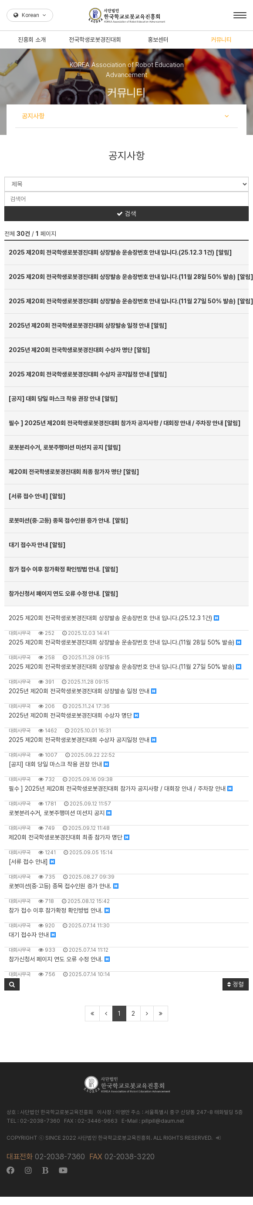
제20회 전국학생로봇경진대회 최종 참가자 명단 (69, 837)
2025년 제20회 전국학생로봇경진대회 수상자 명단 (74, 715)
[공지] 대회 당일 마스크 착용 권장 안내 (59, 764)
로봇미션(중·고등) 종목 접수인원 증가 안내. (63, 886)
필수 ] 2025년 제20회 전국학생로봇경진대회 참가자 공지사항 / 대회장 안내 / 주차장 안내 (121, 788)
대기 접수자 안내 (32, 934)
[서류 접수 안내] (32, 861)
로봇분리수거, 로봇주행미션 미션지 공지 (60, 812)
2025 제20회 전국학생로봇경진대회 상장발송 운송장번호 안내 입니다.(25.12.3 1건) (114, 617)
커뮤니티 (221, 39)
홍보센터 (158, 39)
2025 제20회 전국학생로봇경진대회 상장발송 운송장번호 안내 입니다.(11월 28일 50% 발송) (125, 642)
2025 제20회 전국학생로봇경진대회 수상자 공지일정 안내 (82, 739)
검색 (126, 214)
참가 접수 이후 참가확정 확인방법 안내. (59, 910)
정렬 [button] (235, 984)
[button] (12, 984)
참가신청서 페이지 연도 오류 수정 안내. (59, 959)
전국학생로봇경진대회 (95, 39)
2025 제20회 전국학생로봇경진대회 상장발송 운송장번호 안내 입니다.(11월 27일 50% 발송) (125, 666)
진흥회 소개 (32, 39)
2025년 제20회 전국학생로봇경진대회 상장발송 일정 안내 (82, 691)
